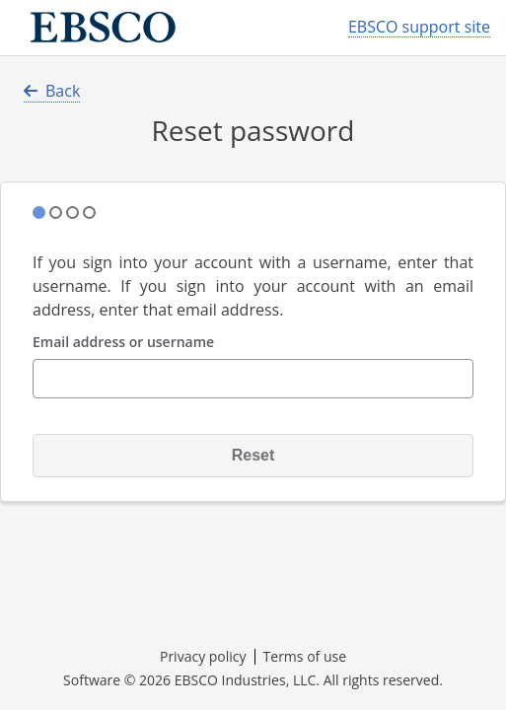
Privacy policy (203, 656)
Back (52, 91)
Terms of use (304, 656)
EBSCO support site (419, 27)
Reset (253, 455)
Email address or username (123, 342)
